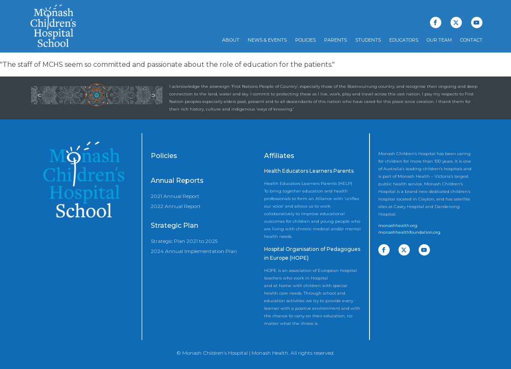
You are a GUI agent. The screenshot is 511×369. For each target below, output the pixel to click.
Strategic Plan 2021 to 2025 (184, 241)
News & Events (267, 40)
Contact (471, 40)
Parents (335, 40)
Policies (305, 40)
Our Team (439, 40)
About (230, 40)
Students (368, 40)
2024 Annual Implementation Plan (194, 251)
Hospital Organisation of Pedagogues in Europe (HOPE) (312, 253)
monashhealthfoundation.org (409, 232)
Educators (403, 40)
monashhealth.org (397, 225)
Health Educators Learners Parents (309, 171)
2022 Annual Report (176, 206)
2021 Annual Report (175, 196)
